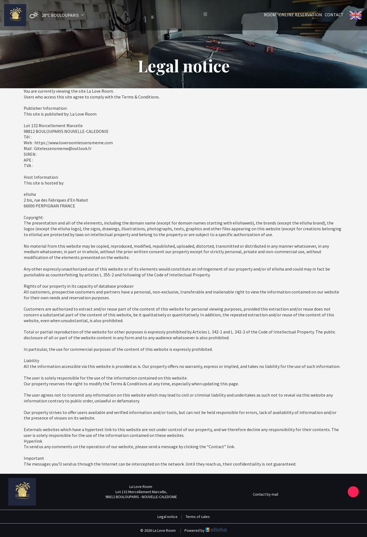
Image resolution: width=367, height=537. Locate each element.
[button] (55, 15)
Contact (334, 14)
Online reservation (300, 14)
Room (270, 14)
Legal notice (167, 516)
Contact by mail (262, 494)
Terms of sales (198, 516)
